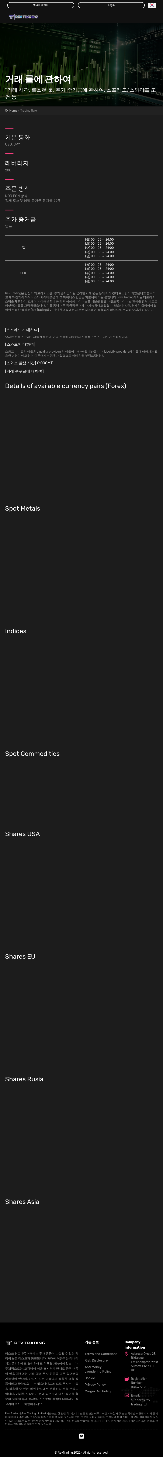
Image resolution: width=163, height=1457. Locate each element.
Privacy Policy (95, 1385)
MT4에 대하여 (41, 5)
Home (13, 110)
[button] (152, 5)
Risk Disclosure (96, 1360)
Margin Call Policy (98, 1391)
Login (111, 5)
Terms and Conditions (101, 1354)
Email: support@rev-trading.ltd (141, 1400)
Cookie (90, 1378)
